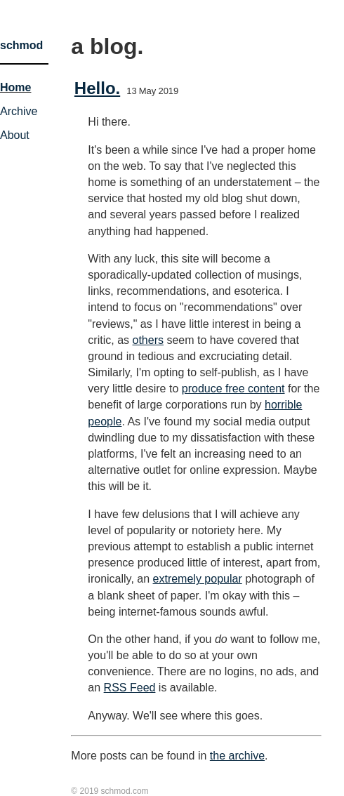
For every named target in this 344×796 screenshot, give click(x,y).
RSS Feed (130, 688)
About (14, 135)
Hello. (97, 88)
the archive (237, 756)
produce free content (233, 388)
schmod (21, 45)
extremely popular (197, 579)
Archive (18, 111)
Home (15, 87)
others (147, 340)
